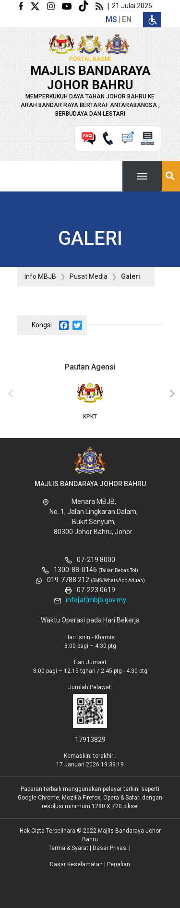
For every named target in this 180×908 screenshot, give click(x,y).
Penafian (118, 864)
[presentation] (9, 394)
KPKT (90, 400)
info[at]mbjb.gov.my (96, 600)
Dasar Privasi (110, 848)
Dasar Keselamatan (76, 864)
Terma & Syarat (68, 848)
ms (111, 19)
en (127, 19)
